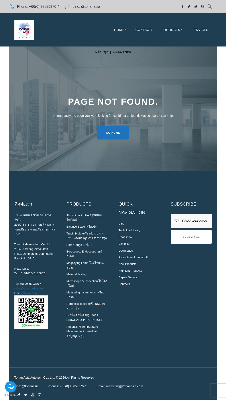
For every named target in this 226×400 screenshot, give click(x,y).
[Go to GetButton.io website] (11, 395)
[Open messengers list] (10, 386)
